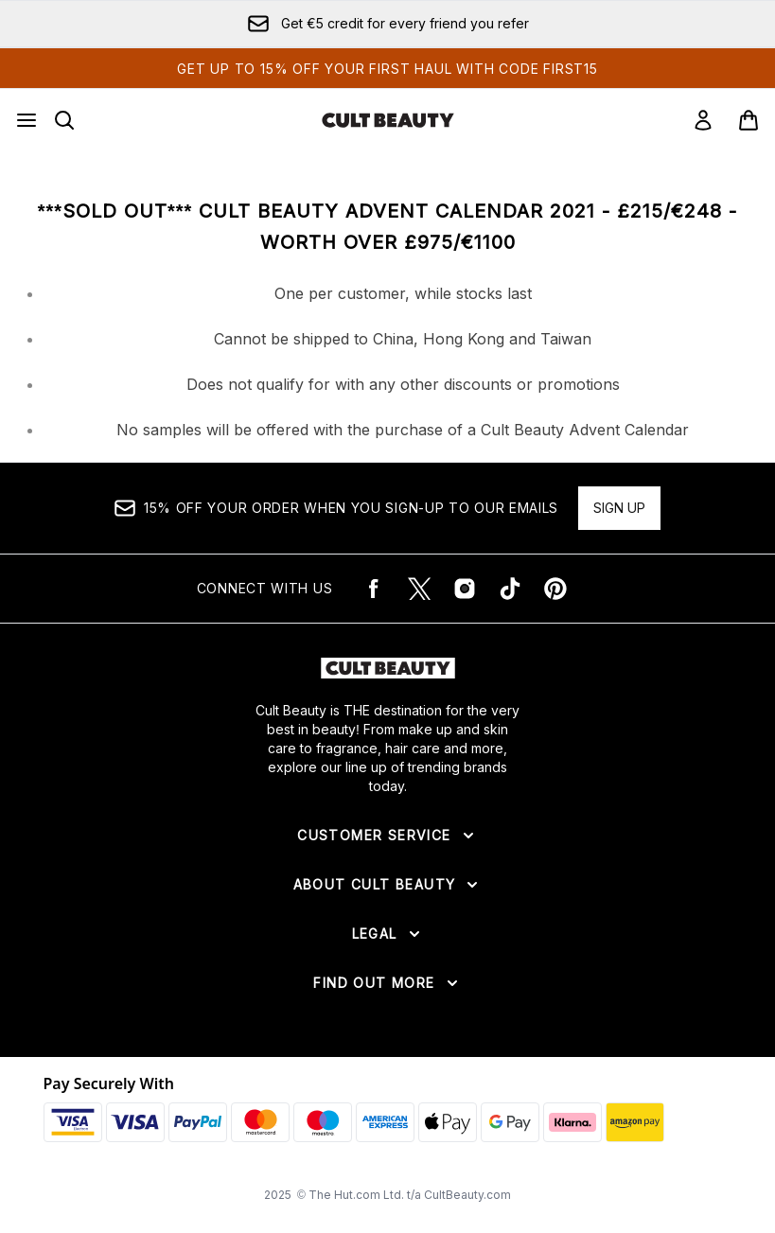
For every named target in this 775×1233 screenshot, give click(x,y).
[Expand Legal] (388, 934)
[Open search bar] (64, 120)
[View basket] (748, 120)
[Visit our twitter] (419, 588)
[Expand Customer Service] (387, 835)
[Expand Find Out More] (387, 983)
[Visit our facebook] (373, 588)
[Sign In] (703, 120)
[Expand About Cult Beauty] (388, 884)
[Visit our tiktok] (510, 588)
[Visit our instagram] (464, 588)
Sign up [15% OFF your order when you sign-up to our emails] (619, 508)
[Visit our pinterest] (555, 588)
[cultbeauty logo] (388, 120)
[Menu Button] (26, 120)
